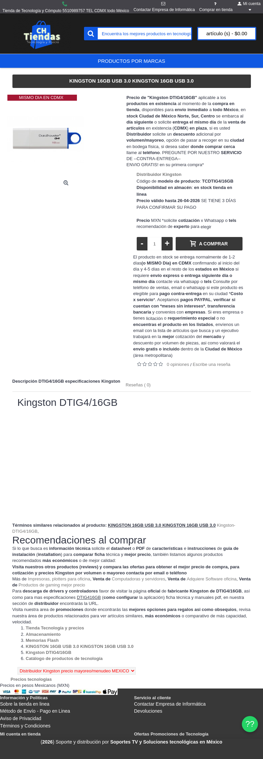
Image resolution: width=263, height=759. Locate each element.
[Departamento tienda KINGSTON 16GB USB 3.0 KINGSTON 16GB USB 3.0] (80, 646)
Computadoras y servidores (138, 578)
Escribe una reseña (211, 364)
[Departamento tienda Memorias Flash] (42, 640)
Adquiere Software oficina (211, 578)
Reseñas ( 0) (138, 384)
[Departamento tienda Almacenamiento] (43, 634)
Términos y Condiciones (25, 725)
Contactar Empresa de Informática (170, 704)
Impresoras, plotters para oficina (59, 578)
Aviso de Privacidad (20, 718)
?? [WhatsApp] (250, 723)
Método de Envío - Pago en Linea (35, 711)
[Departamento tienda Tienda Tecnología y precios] (55, 627)
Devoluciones (148, 711)
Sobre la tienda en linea (24, 704)
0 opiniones (178, 364)
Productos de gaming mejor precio (51, 584)
